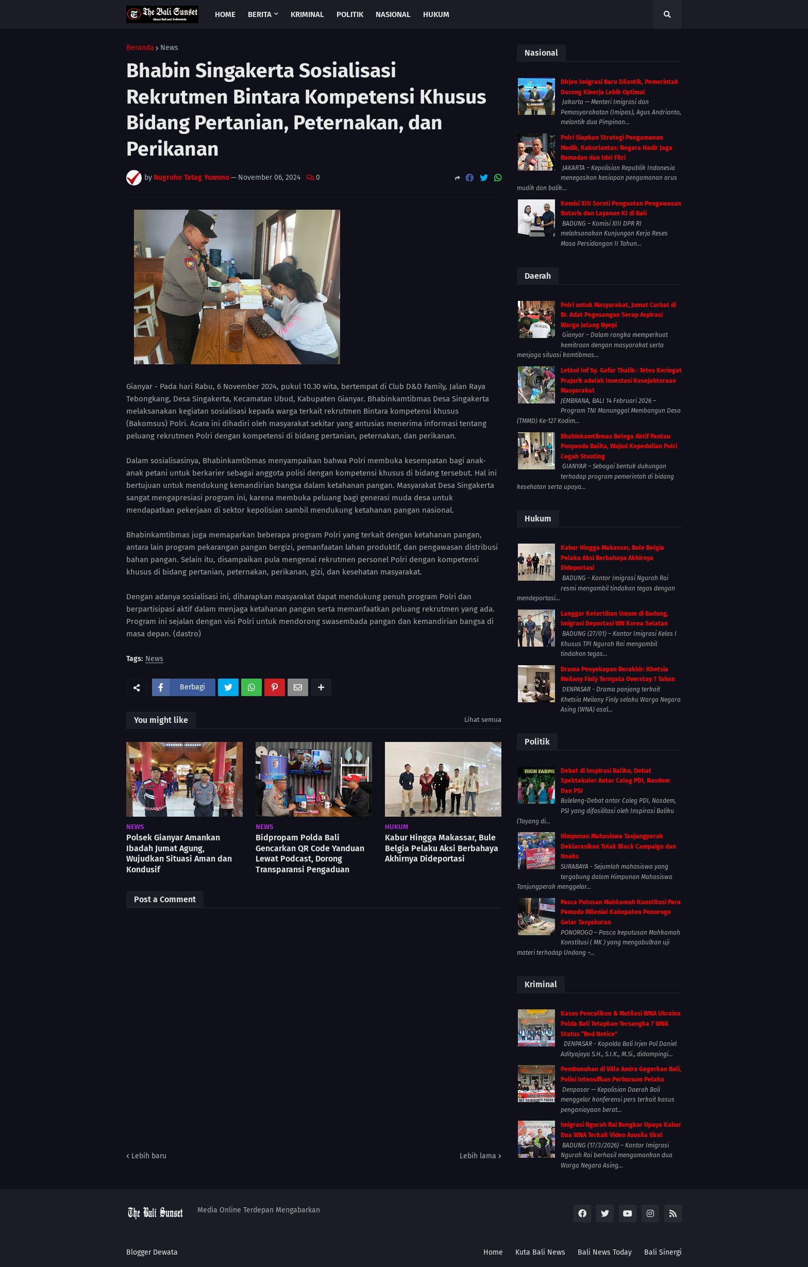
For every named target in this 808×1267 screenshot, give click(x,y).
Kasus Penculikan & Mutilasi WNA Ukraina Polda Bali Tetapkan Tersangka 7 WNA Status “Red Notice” (621, 1023)
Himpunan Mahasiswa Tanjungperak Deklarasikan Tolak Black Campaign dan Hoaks (618, 846)
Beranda (140, 48)
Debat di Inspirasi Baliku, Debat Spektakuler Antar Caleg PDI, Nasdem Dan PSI (615, 781)
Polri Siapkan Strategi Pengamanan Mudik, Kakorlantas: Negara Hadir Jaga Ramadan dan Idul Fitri (616, 147)
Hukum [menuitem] (436, 14)
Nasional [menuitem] (393, 14)
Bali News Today (605, 1252)
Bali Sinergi (663, 1252)
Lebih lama (478, 1156)
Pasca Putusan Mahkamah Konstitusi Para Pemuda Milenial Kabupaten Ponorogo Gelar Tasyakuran (621, 912)
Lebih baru (148, 1156)
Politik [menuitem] (349, 14)
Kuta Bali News (540, 1252)
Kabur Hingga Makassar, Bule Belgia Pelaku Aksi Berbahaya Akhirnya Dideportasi (441, 848)
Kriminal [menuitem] (307, 14)
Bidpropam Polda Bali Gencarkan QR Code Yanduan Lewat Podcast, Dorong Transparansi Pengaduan (310, 853)
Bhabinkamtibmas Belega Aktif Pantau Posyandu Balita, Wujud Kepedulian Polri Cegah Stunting (619, 446)
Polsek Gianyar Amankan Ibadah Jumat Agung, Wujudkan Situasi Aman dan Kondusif (179, 853)
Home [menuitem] (225, 14)
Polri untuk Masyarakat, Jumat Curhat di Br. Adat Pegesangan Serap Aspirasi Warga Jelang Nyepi (618, 315)
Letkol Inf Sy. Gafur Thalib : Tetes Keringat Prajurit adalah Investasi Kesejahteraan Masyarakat (621, 380)
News (169, 48)
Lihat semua (482, 719)
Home (493, 1252)
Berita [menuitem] (260, 14)
